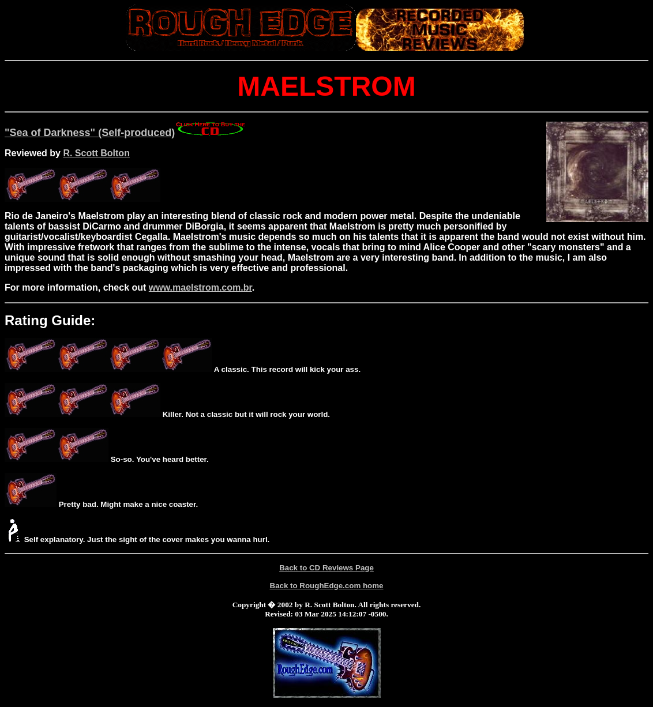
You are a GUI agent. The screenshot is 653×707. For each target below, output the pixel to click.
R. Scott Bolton (96, 153)
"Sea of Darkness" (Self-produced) (126, 132)
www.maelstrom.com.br (200, 287)
